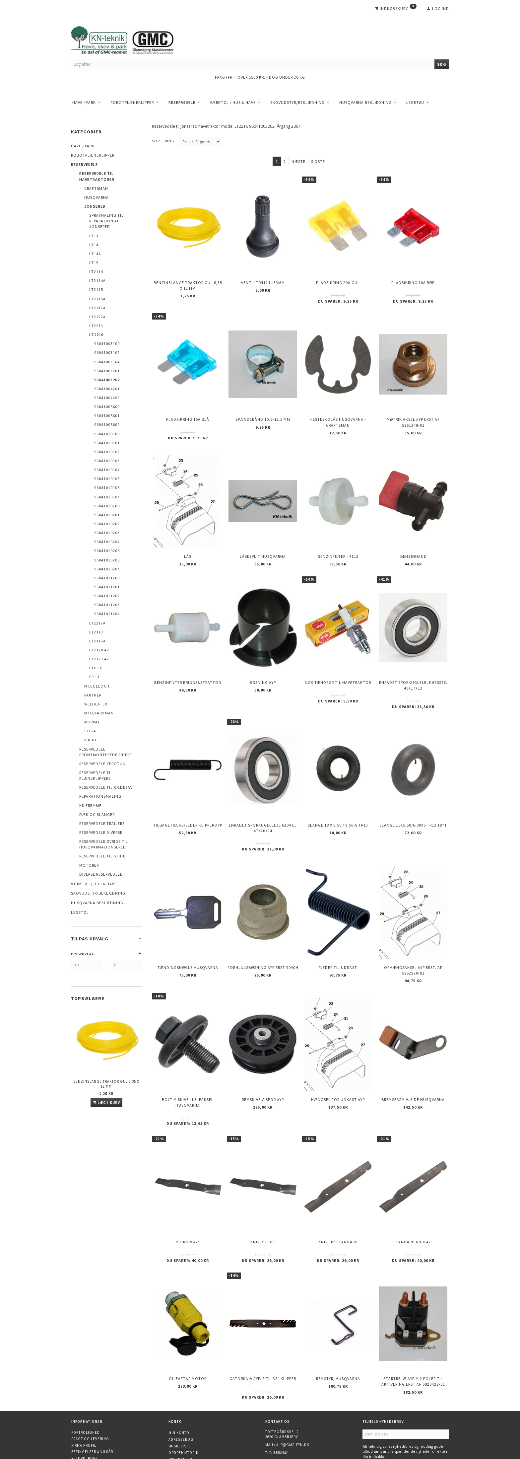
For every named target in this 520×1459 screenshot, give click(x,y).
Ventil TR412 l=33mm (263, 278)
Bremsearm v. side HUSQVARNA (413, 1060)
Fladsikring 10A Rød (413, 278)
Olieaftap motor (188, 1328)
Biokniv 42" (188, 1197)
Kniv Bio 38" (263, 1197)
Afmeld (395, 1414)
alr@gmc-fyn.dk (292, 1393)
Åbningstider (84, 1419)
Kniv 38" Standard (338, 1197)
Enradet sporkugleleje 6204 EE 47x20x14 (263, 800)
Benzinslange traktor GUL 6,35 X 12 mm (106, 1084)
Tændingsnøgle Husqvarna (188, 934)
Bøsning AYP (263, 661)
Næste (298, 161)
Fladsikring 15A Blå (187, 409)
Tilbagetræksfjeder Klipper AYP (187, 797)
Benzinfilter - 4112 (338, 540)
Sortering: (164, 140)
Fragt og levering (90, 1387)
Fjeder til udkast (338, 934)
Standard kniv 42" (413, 1197)
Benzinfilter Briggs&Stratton (188, 661)
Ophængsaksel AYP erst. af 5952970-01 (413, 937)
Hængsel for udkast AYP (338, 1060)
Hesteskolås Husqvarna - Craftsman (338, 412)
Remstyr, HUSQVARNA (338, 1328)
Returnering (84, 1406)
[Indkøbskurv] (396, 8)
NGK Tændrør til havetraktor (338, 661)
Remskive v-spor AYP (263, 1060)
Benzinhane (413, 540)
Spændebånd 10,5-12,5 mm (262, 409)
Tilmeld (373, 1414)
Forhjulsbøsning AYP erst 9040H (263, 934)
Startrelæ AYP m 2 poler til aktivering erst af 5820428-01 (413, 1331)
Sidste (318, 161)
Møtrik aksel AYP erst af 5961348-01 (413, 412)
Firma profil (83, 1393)
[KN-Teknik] (130, 39)
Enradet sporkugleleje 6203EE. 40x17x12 (413, 664)
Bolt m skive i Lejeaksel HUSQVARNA (188, 1063)
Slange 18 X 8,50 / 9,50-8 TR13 (338, 797)
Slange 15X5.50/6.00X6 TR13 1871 (413, 797)
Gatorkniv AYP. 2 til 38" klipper (262, 1328)
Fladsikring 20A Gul (338, 278)
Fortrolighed (85, 1380)
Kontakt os (82, 1413)
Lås (187, 540)
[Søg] (441, 64)
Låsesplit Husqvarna (263, 540)
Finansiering (84, 1425)
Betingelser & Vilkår (92, 1400)
